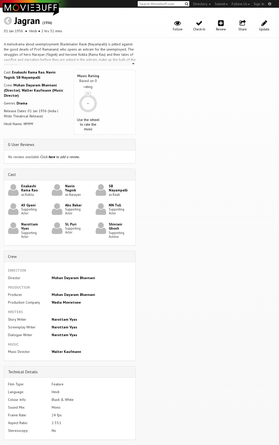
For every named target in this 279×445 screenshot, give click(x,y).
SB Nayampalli (28, 77)
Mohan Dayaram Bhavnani (73, 278)
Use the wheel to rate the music (88, 124)
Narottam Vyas (29, 226)
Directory (202, 4)
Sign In (259, 4)
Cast (12, 174)
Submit (221, 4)
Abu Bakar (73, 205)
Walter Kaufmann (66, 351)
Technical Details (23, 371)
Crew (12, 256)
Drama (22, 103)
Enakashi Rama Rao (28, 72)
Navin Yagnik (70, 188)
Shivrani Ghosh (115, 226)
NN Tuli (115, 205)
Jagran (27, 20)
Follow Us (241, 4)
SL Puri (70, 224)
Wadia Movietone (66, 302)
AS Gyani (28, 205)
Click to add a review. (60, 157)
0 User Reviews (21, 144)
